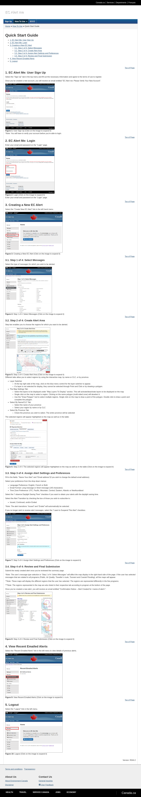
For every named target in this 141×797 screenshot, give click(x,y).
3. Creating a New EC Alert (21, 45)
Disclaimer (9, 785)
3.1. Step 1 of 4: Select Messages (28, 48)
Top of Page (130, 68)
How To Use (17, 26)
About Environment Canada (16, 781)
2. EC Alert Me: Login (18, 43)
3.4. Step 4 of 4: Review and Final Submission (33, 56)
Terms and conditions (13, 769)
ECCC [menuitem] (32, 21)
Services (110, 3)
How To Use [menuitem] (21, 21)
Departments (121, 3)
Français (132, 3)
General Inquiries (46, 781)
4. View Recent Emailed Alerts (22, 59)
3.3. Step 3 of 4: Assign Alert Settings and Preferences (36, 53)
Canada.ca (100, 3)
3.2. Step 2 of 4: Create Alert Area (28, 51)
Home (7, 26)
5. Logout (14, 61)
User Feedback (46, 785)
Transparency (29, 769)
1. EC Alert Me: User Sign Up (22, 40)
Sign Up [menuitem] (8, 21)
